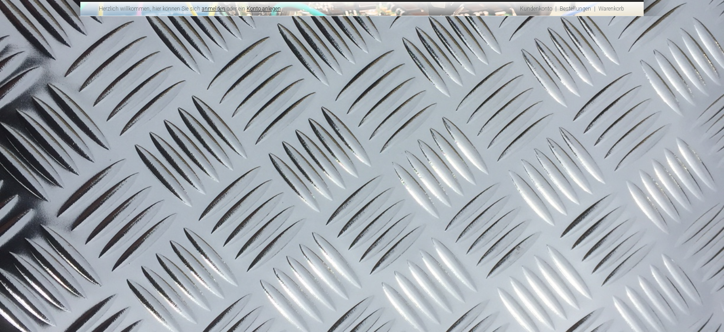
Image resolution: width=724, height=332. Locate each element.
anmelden (213, 9)
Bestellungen (575, 9)
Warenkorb (611, 9)
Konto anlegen (264, 9)
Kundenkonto (536, 9)
